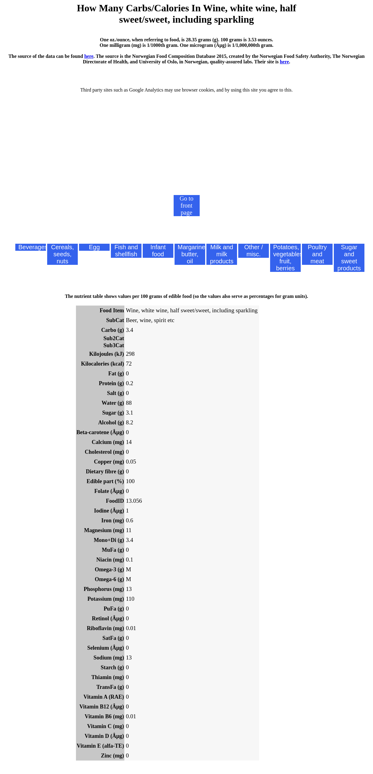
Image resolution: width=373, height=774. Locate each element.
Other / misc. (253, 250)
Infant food (158, 250)
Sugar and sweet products (349, 258)
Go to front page (187, 205)
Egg (94, 247)
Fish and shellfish (126, 250)
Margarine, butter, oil (191, 254)
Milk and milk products (222, 254)
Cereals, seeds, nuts (62, 254)
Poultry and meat (317, 254)
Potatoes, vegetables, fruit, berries (287, 258)
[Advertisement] (186, 149)
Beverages (32, 247)
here (88, 56)
